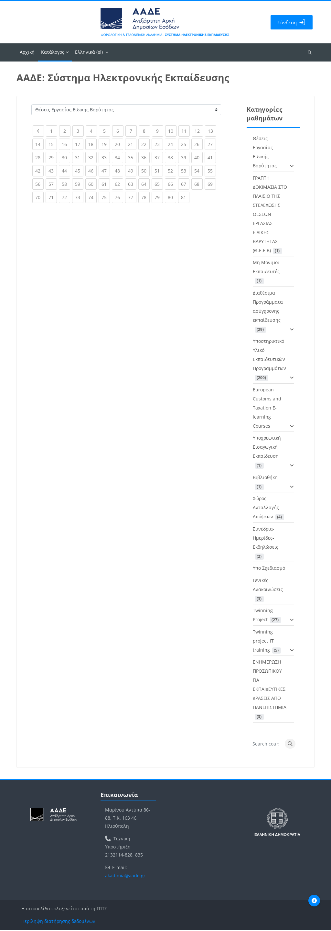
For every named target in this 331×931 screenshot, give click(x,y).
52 (172, 170)
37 (159, 157)
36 (145, 157)
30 (66, 157)
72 (66, 197)
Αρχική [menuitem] (27, 53)
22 (145, 144)
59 (79, 184)
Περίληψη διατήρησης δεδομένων (58, 922)
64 (145, 184)
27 (212, 144)
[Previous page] (38, 132)
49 (132, 170)
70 (39, 197)
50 (145, 170)
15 (52, 144)
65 (159, 184)
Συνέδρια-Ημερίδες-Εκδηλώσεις (265, 539)
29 (52, 157)
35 (132, 157)
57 (52, 184)
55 (212, 170)
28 (39, 157)
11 (185, 131)
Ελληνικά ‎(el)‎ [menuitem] (89, 53)
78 (145, 197)
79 (159, 197)
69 (212, 184)
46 (92, 170)
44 (66, 170)
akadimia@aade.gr (125, 877)
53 (185, 170)
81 (185, 197)
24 (172, 144)
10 (172, 131)
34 (119, 157)
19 (105, 144)
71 (52, 197)
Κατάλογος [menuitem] (52, 53)
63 (132, 184)
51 (159, 170)
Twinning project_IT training (263, 642)
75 (105, 197)
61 (105, 184)
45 (79, 170)
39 (185, 157)
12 (199, 131)
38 (172, 157)
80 (172, 197)
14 (39, 144)
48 (119, 170)
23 (159, 144)
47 (105, 170)
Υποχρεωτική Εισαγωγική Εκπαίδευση (267, 448)
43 (52, 170)
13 (212, 131)
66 (172, 184)
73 (79, 197)
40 (198, 157)
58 (66, 184)
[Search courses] (266, 745)
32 (92, 157)
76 (119, 197)
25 (185, 144)
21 (132, 144)
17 (79, 144)
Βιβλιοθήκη (265, 479)
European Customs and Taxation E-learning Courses (267, 409)
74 (92, 197)
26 (198, 144)
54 (198, 170)
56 (39, 184)
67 (185, 184)
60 (92, 184)
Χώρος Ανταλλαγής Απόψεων (266, 509)
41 (212, 157)
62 (119, 184)
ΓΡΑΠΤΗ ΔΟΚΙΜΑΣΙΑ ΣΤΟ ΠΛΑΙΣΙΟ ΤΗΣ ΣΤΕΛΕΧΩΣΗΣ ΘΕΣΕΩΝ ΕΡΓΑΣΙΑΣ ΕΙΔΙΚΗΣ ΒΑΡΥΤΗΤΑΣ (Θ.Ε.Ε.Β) (270, 215)
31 (79, 157)
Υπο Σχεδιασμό (269, 569)
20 (119, 144)
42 (39, 170)
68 (198, 184)
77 (132, 197)
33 (105, 157)
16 (66, 144)
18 (92, 144)
